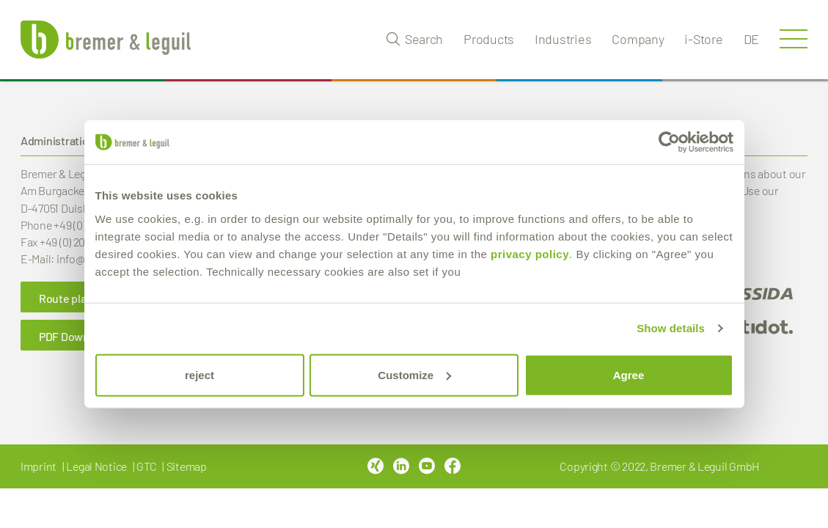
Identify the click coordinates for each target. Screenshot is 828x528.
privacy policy (530, 253)
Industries (563, 39)
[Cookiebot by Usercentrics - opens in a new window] (669, 142)
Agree (629, 374)
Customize (414, 374)
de (751, 39)
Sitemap (186, 466)
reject (199, 374)
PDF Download (75, 336)
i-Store (703, 39)
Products (489, 39)
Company (638, 39)
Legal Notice (96, 466)
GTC (146, 466)
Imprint (38, 466)
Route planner (74, 298)
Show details (671, 328)
